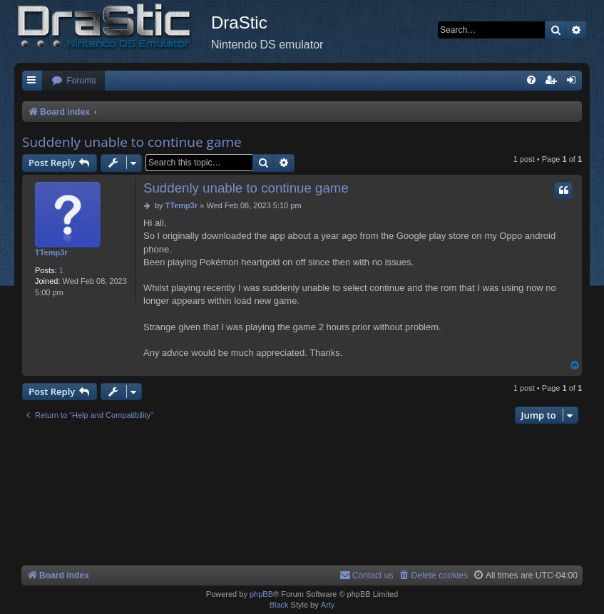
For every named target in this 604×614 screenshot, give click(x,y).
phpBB (261, 594)
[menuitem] (73, 81)
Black (279, 604)
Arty (328, 604)
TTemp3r (51, 252)
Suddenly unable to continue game (132, 142)
